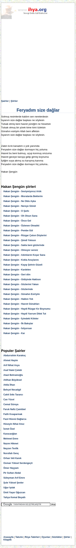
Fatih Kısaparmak (12, 414)
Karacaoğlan (10, 433)
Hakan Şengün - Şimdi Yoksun (19, 240)
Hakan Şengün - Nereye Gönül (19, 206)
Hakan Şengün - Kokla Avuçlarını (21, 260)
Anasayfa (8, 537)
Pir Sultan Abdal (12, 473)
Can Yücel (8, 399)
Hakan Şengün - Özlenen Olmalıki (21, 225)
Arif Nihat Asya (11, 365)
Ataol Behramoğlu (13, 375)
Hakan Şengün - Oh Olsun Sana (20, 216)
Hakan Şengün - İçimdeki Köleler (20, 318)
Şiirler (14, 101)
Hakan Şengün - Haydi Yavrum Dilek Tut (24, 313)
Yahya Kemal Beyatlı (14, 497)
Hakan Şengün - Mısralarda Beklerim (23, 196)
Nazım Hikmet (10, 443)
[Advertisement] (38, 59)
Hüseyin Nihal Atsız (13, 424)
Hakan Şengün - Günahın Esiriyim (21, 294)
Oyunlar (45, 537)
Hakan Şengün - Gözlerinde (18, 289)
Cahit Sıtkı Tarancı (13, 394)
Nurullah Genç (11, 453)
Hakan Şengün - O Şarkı (16, 211)
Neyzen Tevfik (10, 448)
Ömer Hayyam (11, 468)
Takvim (19, 537)
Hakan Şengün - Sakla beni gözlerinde (23, 245)
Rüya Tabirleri (32, 537)
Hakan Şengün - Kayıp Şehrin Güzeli (22, 264)
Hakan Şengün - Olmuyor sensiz (20, 250)
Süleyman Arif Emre (14, 477)
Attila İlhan (9, 385)
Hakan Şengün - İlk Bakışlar (18, 323)
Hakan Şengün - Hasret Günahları (21, 304)
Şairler (5, 101)
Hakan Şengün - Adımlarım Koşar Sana (24, 255)
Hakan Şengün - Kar (14, 333)
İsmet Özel (9, 429)
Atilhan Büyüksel (12, 380)
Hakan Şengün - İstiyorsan (17, 328)
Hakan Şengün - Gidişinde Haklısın (22, 279)
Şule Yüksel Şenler (13, 482)
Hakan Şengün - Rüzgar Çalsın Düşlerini (25, 235)
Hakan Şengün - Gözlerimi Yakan (21, 284)
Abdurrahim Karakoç (14, 355)
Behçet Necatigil (12, 389)
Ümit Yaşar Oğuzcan (14, 492)
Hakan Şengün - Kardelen (17, 269)
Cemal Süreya (10, 404)
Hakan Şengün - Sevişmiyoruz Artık (22, 191)
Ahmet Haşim (10, 360)
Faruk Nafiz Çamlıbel (14, 409)
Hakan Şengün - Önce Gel (17, 220)
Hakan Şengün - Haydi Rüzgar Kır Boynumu (26, 308)
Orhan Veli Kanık (12, 458)
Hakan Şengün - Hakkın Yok (18, 299)
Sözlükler (57, 537)
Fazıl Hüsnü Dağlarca (14, 419)
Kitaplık (7, 539)
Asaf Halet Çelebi (12, 370)
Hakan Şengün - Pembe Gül (18, 230)
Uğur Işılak (9, 487)
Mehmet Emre (10, 438)
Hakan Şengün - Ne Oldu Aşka (19, 201)
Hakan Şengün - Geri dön (16, 274)
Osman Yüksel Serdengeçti (18, 463)
